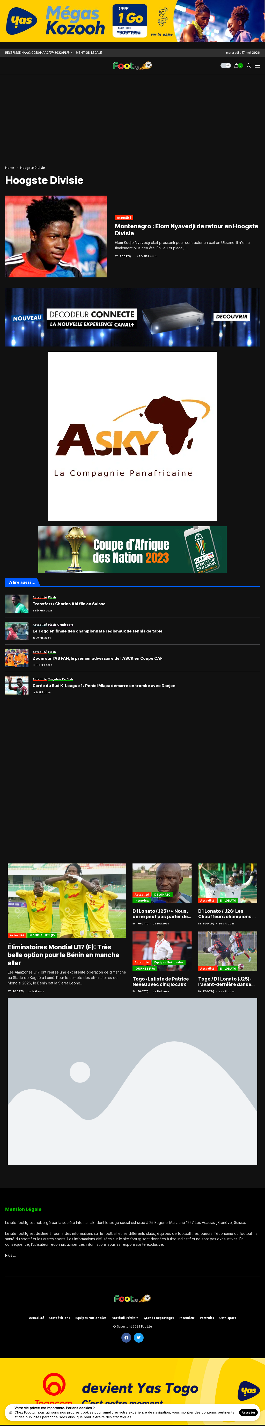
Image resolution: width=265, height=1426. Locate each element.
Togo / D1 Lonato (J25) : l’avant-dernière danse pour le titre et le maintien (225, 982)
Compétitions (59, 1318)
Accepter (248, 1412)
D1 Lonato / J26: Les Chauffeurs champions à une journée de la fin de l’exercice (227, 913)
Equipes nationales (168, 962)
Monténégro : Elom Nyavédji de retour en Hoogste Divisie (186, 230)
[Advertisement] (132, 113)
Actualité (124, 217)
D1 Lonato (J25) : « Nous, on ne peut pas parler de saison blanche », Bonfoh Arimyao (161, 913)
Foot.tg (125, 256)
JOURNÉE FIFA (145, 969)
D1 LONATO (162, 894)
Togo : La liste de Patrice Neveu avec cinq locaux (161, 982)
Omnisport (227, 1318)
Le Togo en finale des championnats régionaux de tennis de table (98, 631)
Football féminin (125, 1318)
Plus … (10, 1256)
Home (9, 167)
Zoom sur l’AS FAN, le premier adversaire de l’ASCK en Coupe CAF (98, 658)
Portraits (207, 1318)
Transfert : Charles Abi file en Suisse (69, 604)
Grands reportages (159, 1318)
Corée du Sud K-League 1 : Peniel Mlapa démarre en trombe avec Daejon (104, 685)
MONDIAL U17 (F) (42, 936)
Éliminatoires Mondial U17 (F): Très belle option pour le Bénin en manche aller (64, 955)
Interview (142, 900)
